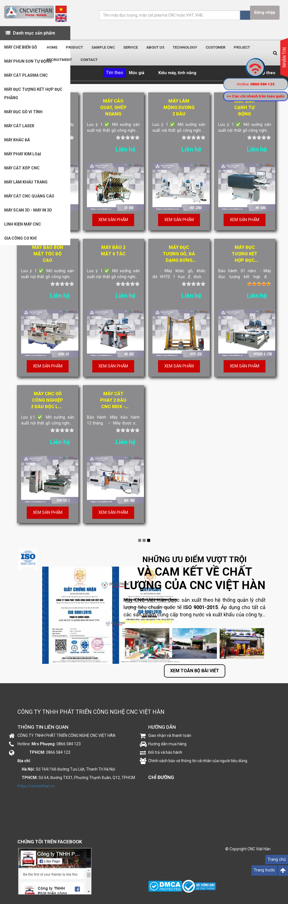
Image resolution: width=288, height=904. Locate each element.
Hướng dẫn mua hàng (167, 744)
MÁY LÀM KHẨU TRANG (26, 182)
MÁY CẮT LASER (19, 126)
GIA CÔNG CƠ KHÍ (20, 238)
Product (74, 47)
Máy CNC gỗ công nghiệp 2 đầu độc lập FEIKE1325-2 (47, 400)
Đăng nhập (264, 12)
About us (155, 47)
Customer (215, 47)
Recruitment (59, 60)
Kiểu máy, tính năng (177, 73)
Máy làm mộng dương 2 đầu (178, 107)
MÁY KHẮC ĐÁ (17, 140)
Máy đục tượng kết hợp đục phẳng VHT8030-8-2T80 (244, 254)
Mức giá (136, 73)
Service (130, 47)
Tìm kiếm (245, 15)
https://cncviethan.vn (36, 786)
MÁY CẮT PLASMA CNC (26, 75)
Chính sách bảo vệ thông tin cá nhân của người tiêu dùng (197, 760)
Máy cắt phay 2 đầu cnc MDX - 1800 (113, 400)
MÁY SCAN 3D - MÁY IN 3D (28, 210)
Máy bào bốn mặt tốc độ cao (47, 254)
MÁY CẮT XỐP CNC (22, 168)
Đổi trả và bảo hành (165, 752)
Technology (185, 47)
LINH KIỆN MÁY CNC (22, 224)
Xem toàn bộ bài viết (194, 670)
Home (52, 47)
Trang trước (264, 870)
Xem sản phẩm (113, 219)
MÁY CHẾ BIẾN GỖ (20, 47)
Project (242, 47)
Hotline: (255, 84)
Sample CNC (103, 47)
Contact (89, 60)
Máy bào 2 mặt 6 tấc (113, 250)
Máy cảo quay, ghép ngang (113, 107)
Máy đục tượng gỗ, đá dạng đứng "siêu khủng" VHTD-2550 (179, 254)
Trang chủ (276, 859)
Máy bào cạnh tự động (244, 107)
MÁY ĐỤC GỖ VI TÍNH (23, 112)
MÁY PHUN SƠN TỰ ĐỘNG (28, 61)
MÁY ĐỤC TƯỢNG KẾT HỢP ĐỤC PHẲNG (33, 93)
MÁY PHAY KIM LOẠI (22, 154)
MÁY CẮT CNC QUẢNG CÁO (29, 196)
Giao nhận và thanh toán (169, 735)
